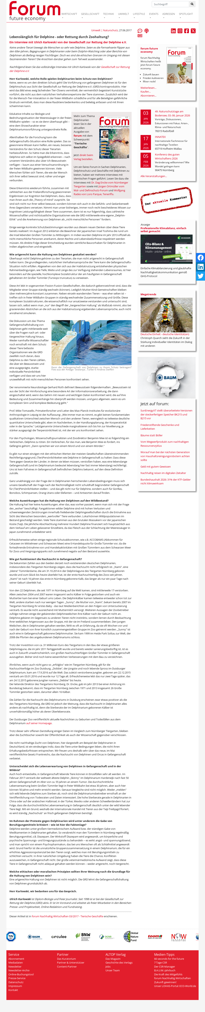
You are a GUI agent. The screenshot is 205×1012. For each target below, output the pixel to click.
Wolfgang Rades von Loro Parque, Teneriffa (99, 192)
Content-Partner (67, 966)
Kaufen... (146, 91)
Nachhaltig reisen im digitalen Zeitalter (163, 473)
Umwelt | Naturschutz (104, 30)
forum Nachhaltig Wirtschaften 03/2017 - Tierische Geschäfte (67, 916)
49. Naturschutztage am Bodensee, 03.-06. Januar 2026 (172, 113)
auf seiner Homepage (39, 723)
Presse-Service (16, 978)
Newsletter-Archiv (19, 970)
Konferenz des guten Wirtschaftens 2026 (167, 156)
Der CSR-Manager (164, 966)
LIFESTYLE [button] (139, 14)
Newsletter (14, 966)
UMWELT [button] (123, 14)
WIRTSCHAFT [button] (69, 14)
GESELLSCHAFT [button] (90, 14)
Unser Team (113, 970)
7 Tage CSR (160, 962)
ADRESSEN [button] (168, 14)
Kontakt (13, 990)
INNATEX (160, 137)
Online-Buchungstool (21, 974)
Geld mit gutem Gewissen (156, 466)
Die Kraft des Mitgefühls (168, 974)
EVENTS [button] (153, 14)
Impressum (15, 986)
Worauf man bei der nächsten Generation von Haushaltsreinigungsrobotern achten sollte (165, 456)
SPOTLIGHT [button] (186, 14)
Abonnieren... (148, 95)
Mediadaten (15, 962)
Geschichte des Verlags (119, 962)
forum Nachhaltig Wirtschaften (172, 978)
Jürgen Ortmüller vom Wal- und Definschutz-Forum (99, 188)
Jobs (108, 966)
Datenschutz (15, 982)
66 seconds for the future (169, 959)
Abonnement (16, 959)
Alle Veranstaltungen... (154, 176)
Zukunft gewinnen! (165, 982)
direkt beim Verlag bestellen (83, 157)
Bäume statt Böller (152, 435)
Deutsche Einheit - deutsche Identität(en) (165, 334)
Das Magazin (113, 959)
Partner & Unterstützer (70, 962)
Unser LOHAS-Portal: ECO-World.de (175, 986)
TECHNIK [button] (108, 14)
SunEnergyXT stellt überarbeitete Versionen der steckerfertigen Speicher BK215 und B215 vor (166, 414)
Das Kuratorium (66, 959)
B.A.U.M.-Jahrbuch (164, 970)
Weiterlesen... (148, 88)
